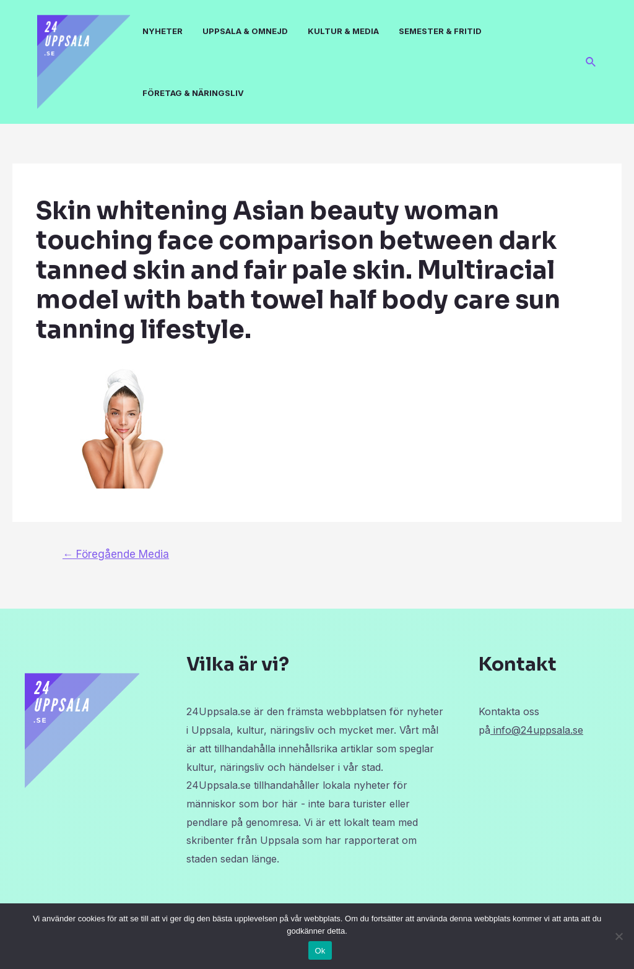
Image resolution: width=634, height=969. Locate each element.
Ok (320, 950)
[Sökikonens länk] (591, 62)
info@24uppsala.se (536, 730)
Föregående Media (116, 553)
